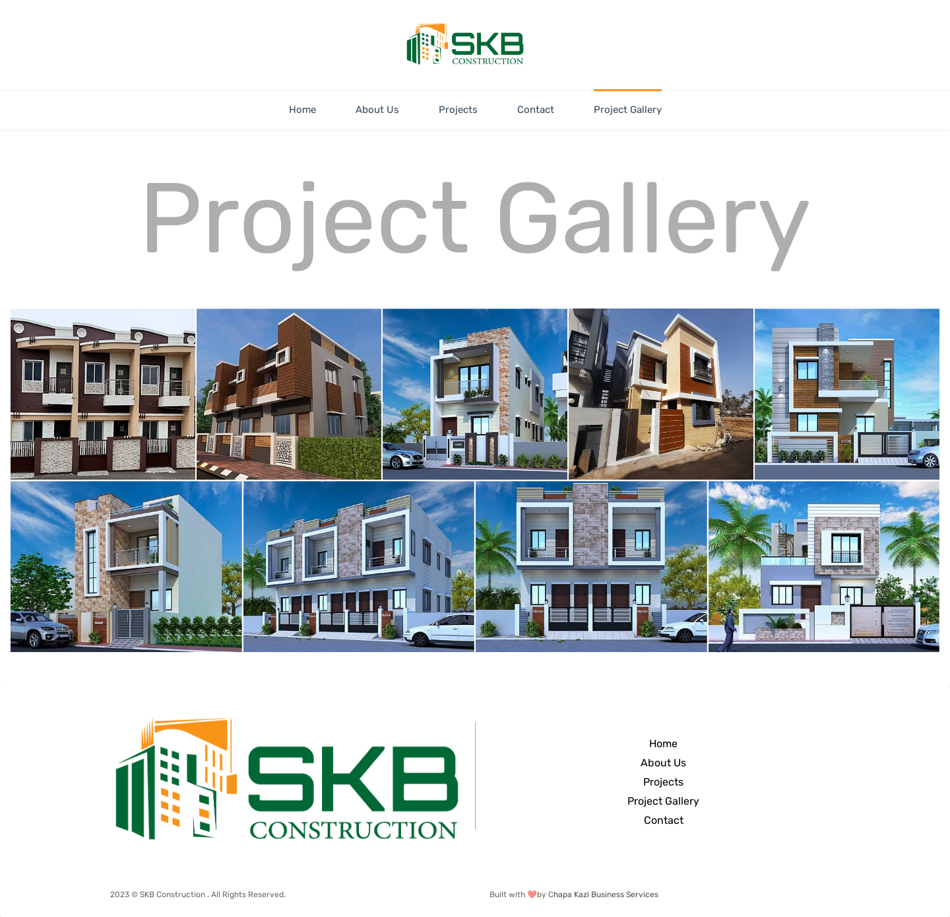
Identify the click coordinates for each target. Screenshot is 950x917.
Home (663, 743)
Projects (663, 782)
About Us (663, 762)
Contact (663, 820)
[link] (287, 721)
